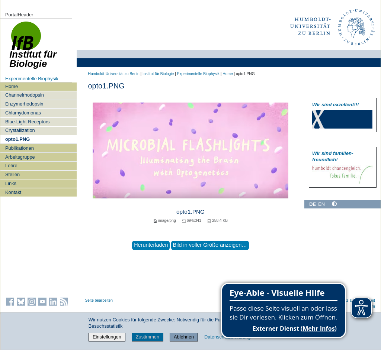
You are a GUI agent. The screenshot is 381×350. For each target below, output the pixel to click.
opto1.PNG (17, 139)
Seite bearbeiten (99, 300)
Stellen (12, 174)
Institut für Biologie (158, 74)
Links (10, 183)
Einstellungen (107, 337)
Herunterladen (151, 245)
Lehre (11, 165)
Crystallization (20, 130)
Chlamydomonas (23, 113)
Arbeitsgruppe (20, 157)
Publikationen (19, 148)
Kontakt (13, 192)
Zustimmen (147, 337)
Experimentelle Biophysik (31, 78)
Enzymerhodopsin (24, 104)
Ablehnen (184, 337)
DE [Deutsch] (312, 204)
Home (11, 86)
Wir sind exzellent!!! (335, 104)
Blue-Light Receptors (27, 121)
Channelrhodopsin (24, 95)
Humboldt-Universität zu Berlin (114, 74)
